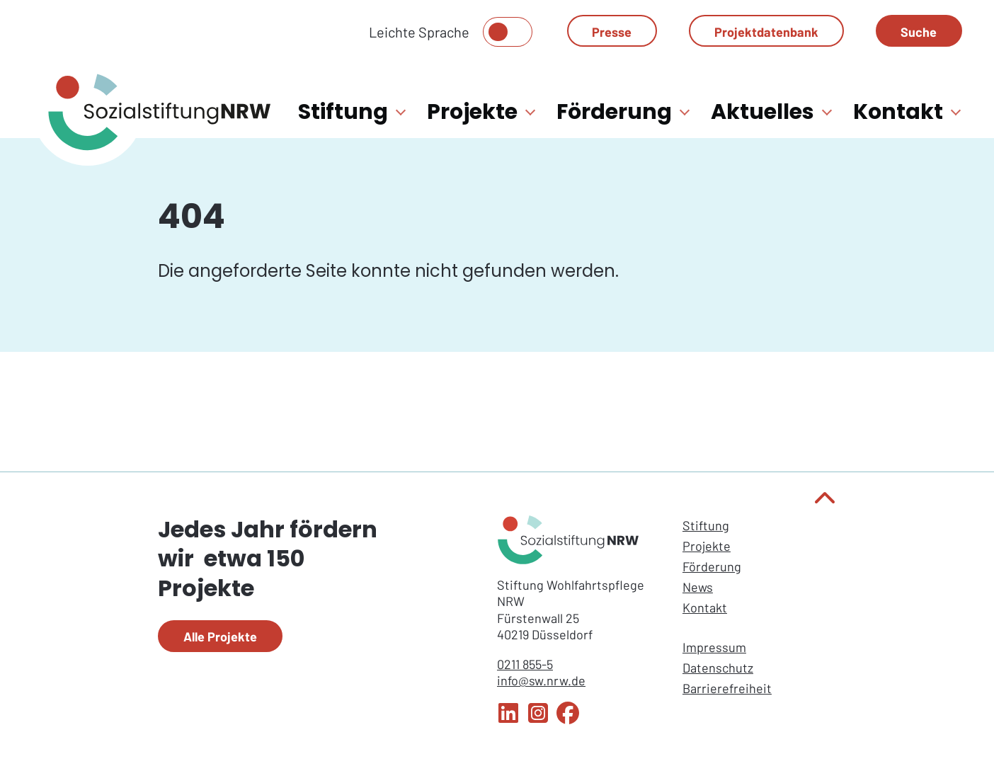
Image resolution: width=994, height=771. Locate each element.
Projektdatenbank (766, 32)
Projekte (706, 546)
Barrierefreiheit (727, 688)
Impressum (714, 647)
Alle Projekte (220, 636)
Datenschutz (717, 667)
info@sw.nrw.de (541, 680)
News (697, 587)
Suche (919, 32)
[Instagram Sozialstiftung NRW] (538, 719)
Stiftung (705, 525)
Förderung (711, 566)
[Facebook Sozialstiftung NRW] (567, 719)
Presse (612, 32)
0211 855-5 (525, 664)
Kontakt (704, 607)
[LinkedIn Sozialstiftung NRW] (508, 719)
